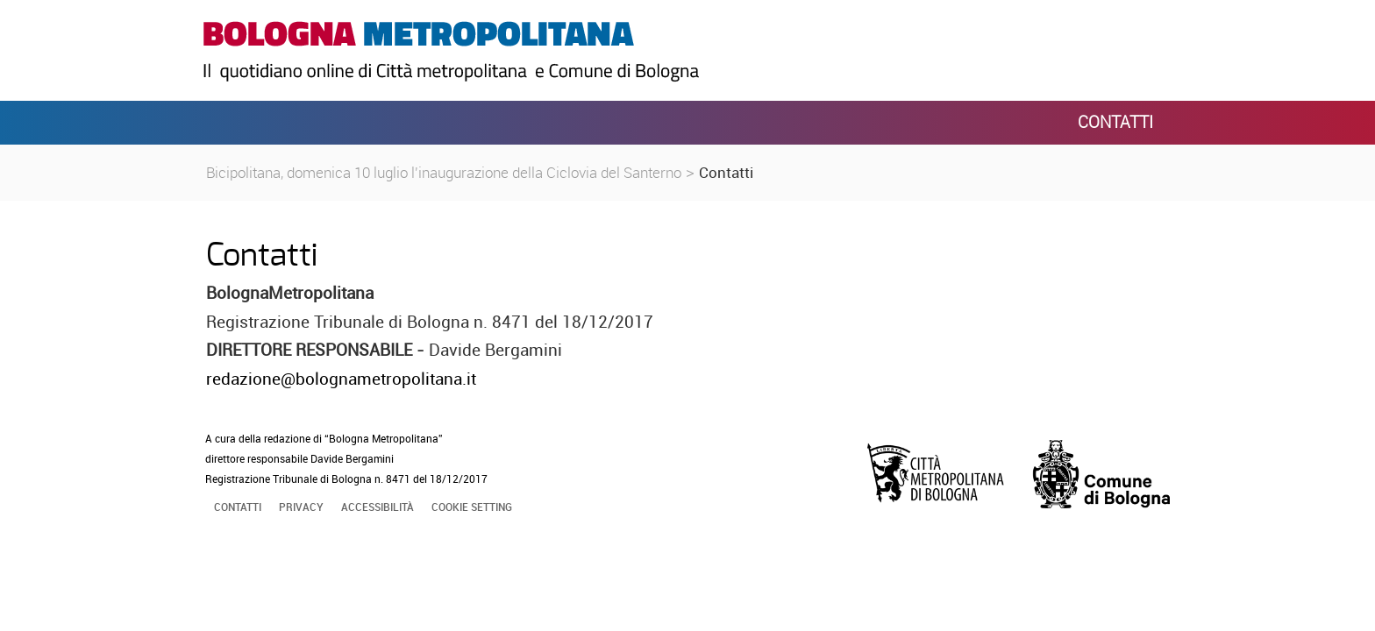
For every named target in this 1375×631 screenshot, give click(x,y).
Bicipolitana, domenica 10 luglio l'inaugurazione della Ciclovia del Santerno (443, 172)
